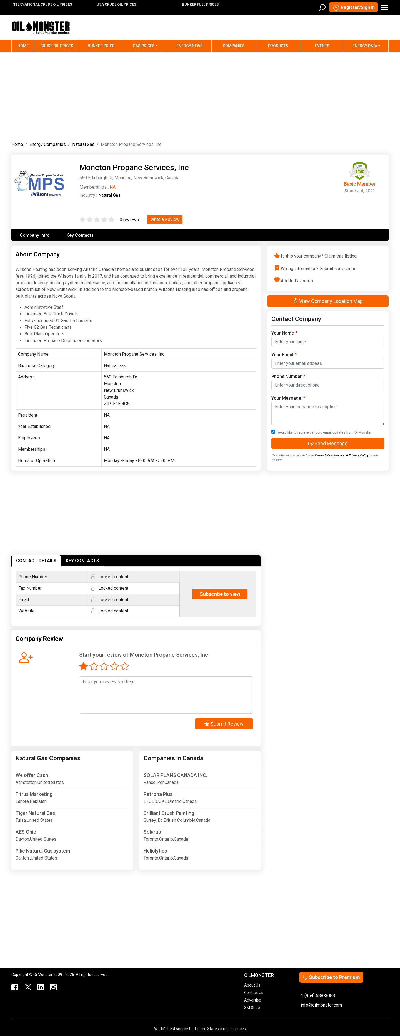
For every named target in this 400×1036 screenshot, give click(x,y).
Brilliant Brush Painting (169, 813)
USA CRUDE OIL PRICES (116, 4)
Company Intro (35, 235)
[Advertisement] (200, 96)
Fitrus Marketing (34, 794)
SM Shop (252, 1007)
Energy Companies (47, 144)
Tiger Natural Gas (35, 813)
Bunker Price (101, 46)
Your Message (288, 398)
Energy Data (364, 46)
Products (278, 46)
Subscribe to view (220, 594)
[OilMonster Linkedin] (40, 987)
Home (26, 45)
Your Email (284, 354)
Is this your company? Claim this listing (319, 256)
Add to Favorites (297, 280)
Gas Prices (144, 46)
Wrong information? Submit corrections (318, 268)
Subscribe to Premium (331, 977)
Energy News (189, 46)
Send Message (328, 443)
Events (322, 46)
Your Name (284, 333)
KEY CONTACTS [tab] (82, 560)
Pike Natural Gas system (43, 851)
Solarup (152, 832)
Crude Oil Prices (56, 46)
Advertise (252, 1000)
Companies (234, 46)
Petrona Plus (158, 794)
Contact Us (253, 992)
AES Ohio (26, 832)
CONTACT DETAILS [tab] (36, 560)
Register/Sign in (353, 7)
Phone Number (288, 376)
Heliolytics (155, 851)
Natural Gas (83, 144)
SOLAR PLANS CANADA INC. (175, 775)
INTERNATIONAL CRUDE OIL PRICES (41, 4)
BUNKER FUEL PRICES (200, 4)
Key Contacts (80, 235)
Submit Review (224, 724)
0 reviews (129, 219)
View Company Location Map (328, 301)
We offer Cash (32, 775)
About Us (252, 985)
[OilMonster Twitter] (27, 987)
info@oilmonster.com (321, 1005)
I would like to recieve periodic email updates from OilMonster (321, 432)
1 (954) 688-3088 (318, 995)
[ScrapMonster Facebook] (14, 987)
